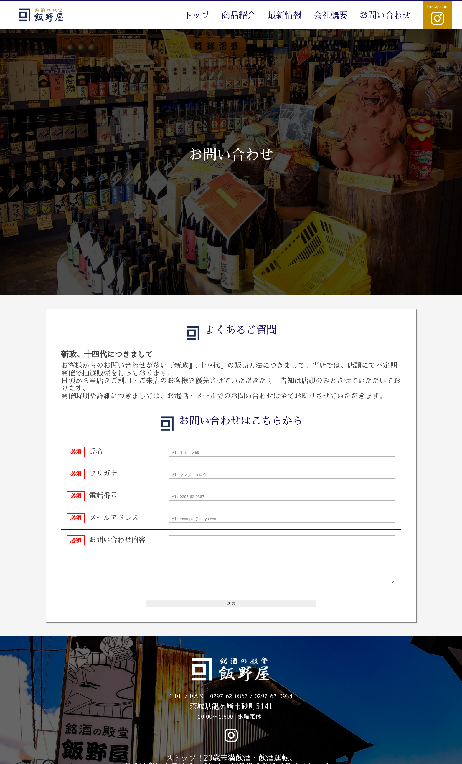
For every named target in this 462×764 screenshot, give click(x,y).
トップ (197, 15)
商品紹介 (239, 15)
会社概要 (331, 15)
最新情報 (285, 15)
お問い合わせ (385, 15)
